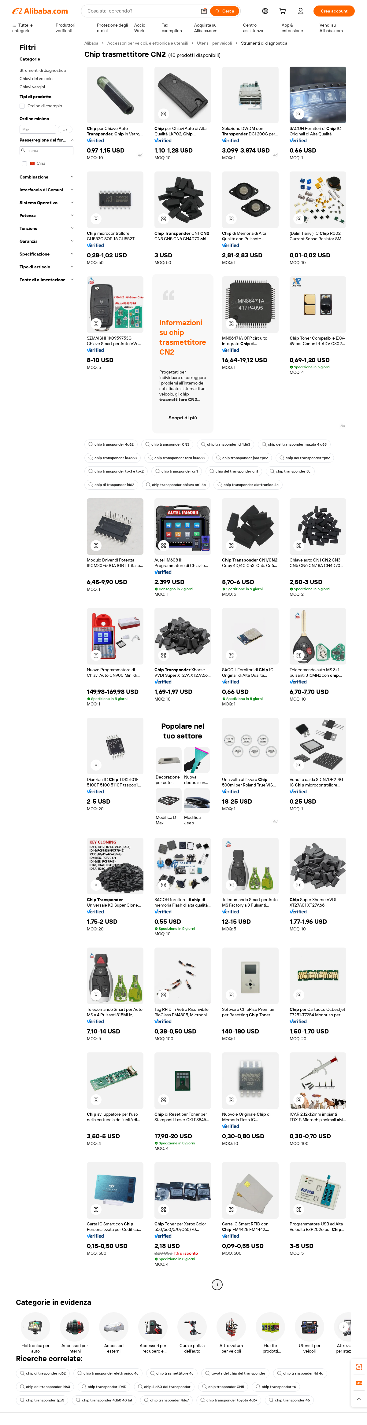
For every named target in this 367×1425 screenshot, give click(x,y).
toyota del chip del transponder (235, 1373)
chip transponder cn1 (176, 471)
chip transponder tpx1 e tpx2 (116, 471)
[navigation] (46, 665)
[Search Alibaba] (141, 11)
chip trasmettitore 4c (172, 1373)
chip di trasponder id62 (111, 484)
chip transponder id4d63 (112, 457)
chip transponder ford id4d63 (176, 457)
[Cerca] (224, 11)
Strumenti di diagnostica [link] (264, 43)
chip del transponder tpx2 (305, 457)
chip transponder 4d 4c (300, 1373)
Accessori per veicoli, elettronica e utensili (147, 43)
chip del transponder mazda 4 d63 (294, 444)
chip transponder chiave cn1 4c (176, 484)
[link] (359, 1367)
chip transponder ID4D (104, 1386)
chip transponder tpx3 (42, 1400)
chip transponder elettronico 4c (248, 484)
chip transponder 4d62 (111, 444)
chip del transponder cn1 (233, 471)
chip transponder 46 (289, 1400)
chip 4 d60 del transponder (164, 1386)
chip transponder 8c (290, 471)
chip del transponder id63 (45, 1386)
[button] (204, 11)
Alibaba (91, 43)
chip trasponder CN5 (223, 1386)
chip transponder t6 (276, 1386)
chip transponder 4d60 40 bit (104, 1400)
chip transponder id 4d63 (225, 444)
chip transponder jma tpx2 (242, 457)
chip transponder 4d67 (166, 1400)
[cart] (283, 11)
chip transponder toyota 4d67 (228, 1400)
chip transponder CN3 (167, 444)
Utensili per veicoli (214, 43)
